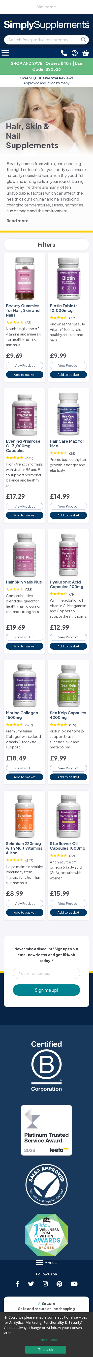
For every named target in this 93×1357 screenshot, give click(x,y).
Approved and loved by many (46, 80)
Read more (18, 220)
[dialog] (46, 1334)
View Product (25, 365)
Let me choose (45, 1339)
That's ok (45, 1349)
